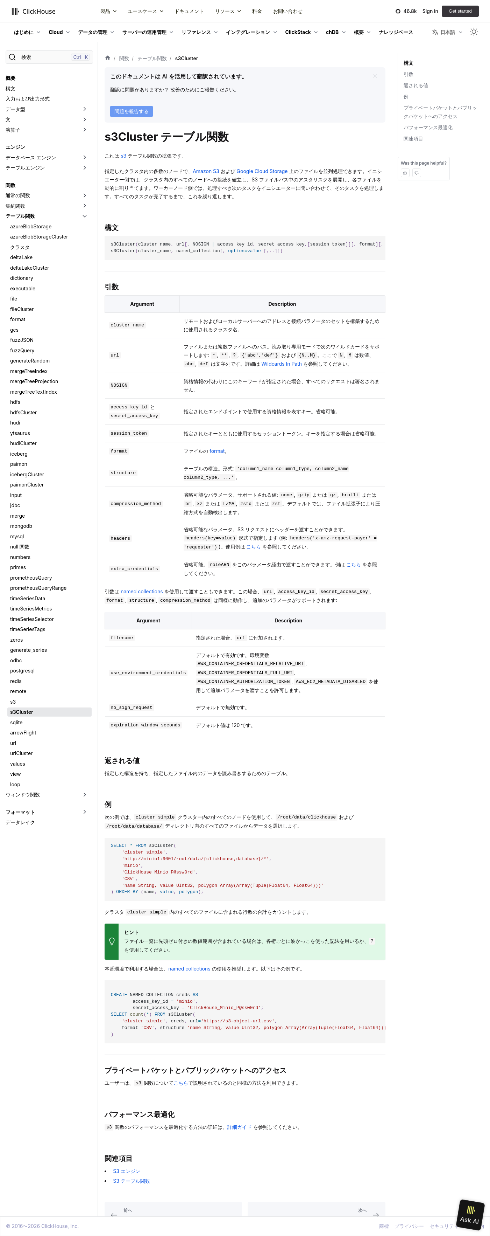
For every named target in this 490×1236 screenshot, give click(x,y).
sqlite (16, 722)
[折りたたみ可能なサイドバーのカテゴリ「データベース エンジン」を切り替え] (85, 157)
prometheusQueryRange (38, 588)
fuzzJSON (22, 340)
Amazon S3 (206, 171)
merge (17, 516)
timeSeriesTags (27, 629)
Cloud (56, 32)
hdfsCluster (23, 412)
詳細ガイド (239, 1127)
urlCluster (21, 753)
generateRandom (30, 361)
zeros (16, 640)
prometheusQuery (31, 578)
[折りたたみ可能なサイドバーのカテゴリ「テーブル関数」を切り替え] (85, 216)
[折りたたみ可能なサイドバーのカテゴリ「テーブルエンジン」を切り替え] (85, 167)
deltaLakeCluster (29, 268)
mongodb (21, 526)
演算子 (13, 130)
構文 (10, 88)
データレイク (20, 822)
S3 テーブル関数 (131, 1181)
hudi (15, 423)
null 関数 (19, 547)
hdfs (15, 402)
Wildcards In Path (281, 364)
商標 (384, 1226)
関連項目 (413, 138)
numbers (20, 557)
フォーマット (20, 812)
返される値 (416, 85)
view (15, 774)
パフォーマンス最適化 (428, 127)
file (13, 299)
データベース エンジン (31, 157)
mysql (17, 536)
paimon (18, 464)
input (16, 495)
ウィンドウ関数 (23, 794)
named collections (142, 591)
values (17, 764)
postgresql (22, 671)
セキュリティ (444, 1226)
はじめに (24, 32)
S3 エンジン (126, 1171)
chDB (332, 32)
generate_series (28, 650)
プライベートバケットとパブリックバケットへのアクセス (440, 112)
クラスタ (20, 247)
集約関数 (15, 206)
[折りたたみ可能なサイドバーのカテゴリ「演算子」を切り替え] (85, 129)
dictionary (21, 278)
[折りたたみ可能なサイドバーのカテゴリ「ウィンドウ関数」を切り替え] (85, 794)
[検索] (49, 57)
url (13, 743)
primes (18, 567)
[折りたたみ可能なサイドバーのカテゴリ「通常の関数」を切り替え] (85, 195)
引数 (408, 74)
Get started (460, 11)
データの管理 (92, 32)
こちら (253, 547)
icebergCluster (27, 474)
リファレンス (196, 32)
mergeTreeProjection (34, 381)
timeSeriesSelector (32, 619)
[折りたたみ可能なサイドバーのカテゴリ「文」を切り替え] (85, 119)
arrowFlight (23, 733)
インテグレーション (248, 32)
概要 (359, 32)
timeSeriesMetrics (31, 609)
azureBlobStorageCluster (39, 237)
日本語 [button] (443, 32)
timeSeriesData (27, 598)
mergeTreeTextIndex (33, 392)
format (17, 319)
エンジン (15, 147)
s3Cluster (21, 712)
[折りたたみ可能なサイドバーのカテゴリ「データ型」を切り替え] (85, 109)
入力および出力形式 (28, 99)
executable (22, 288)
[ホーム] (108, 58)
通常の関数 (18, 195)
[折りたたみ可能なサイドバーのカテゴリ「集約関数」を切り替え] (85, 205)
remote (18, 691)
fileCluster (22, 309)
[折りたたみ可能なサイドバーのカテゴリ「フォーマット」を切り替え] (85, 812)
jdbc (15, 505)
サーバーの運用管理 (144, 32)
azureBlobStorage (30, 226)
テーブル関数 (20, 216)
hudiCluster (23, 443)
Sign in (430, 11)
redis (16, 681)
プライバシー (409, 1226)
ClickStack (298, 32)
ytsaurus (20, 433)
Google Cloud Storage (262, 171)
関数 (10, 185)
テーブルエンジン (25, 168)
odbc (16, 660)
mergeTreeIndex (29, 371)
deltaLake (21, 257)
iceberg (19, 454)
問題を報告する (131, 111)
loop (15, 784)
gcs (14, 330)
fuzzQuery (22, 350)
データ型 (15, 109)
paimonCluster (27, 485)
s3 (13, 702)
